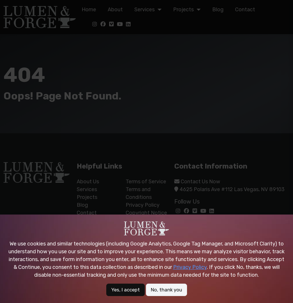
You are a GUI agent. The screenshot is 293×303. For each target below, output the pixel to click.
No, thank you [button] (167, 290)
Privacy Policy (190, 267)
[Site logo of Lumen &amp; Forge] (146, 228)
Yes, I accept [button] (124, 290)
